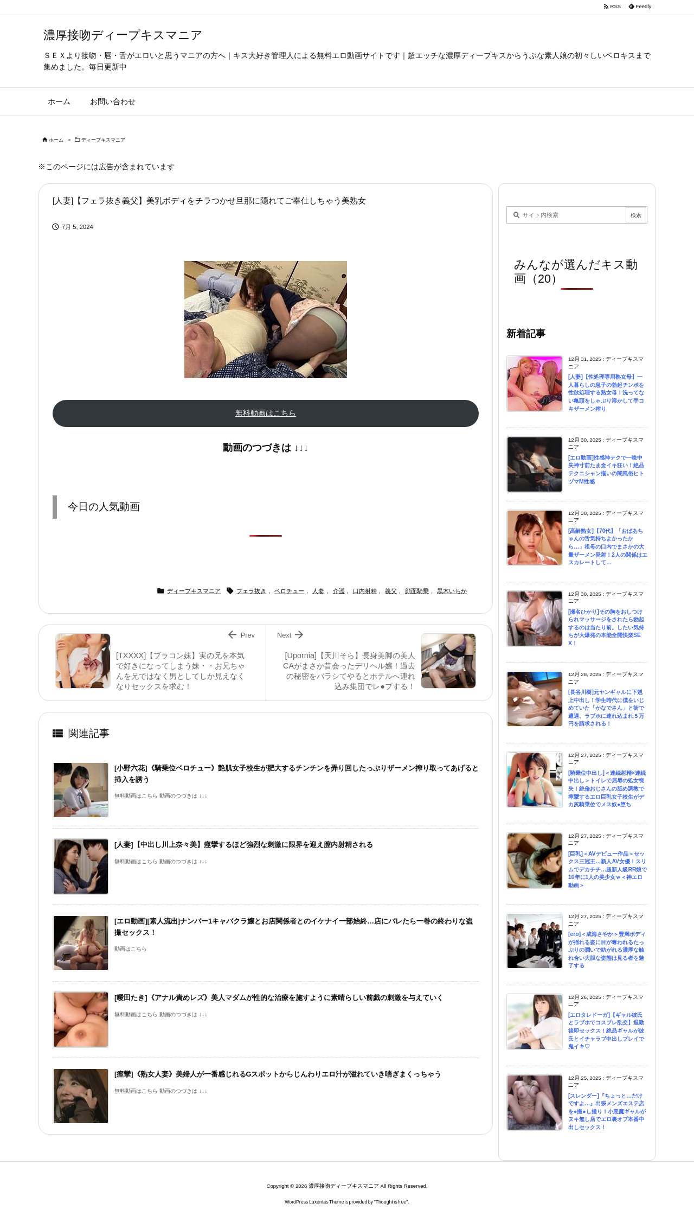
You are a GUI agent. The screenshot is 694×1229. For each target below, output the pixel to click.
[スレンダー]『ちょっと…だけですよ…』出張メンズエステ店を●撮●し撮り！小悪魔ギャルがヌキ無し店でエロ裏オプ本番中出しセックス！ (607, 1111)
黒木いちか (452, 591)
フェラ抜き (251, 591)
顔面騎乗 (417, 591)
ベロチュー (289, 591)
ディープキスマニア (103, 140)
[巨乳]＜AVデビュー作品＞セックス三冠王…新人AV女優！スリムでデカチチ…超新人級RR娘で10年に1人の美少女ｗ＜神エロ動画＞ (607, 869)
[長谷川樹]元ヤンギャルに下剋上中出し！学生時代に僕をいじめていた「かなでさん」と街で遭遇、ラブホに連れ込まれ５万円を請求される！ (606, 708)
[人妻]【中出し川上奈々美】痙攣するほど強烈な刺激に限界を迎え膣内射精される (243, 844)
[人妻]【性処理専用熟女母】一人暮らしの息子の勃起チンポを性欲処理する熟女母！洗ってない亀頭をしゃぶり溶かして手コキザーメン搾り (606, 392)
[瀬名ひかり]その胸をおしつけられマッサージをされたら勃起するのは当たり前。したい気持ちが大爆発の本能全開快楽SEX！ (606, 627)
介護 (339, 591)
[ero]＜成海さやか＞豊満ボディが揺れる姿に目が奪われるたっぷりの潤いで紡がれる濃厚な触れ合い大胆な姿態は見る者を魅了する (607, 950)
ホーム (56, 140)
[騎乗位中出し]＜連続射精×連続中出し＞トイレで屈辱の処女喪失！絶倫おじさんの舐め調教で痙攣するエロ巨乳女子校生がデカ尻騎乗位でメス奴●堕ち (607, 788)
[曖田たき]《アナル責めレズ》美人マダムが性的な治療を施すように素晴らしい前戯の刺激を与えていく (279, 998)
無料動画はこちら (265, 413)
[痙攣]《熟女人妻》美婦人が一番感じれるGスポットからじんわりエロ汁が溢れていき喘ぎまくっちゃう (277, 1074)
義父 (391, 591)
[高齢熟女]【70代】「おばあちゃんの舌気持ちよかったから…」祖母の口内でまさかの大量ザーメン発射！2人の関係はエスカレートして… (607, 546)
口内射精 (365, 591)
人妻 (318, 591)
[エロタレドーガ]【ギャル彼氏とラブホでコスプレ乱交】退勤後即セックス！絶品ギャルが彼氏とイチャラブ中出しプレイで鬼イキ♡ (606, 1030)
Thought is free (391, 1202)
